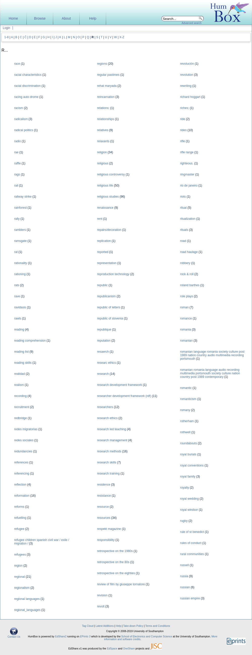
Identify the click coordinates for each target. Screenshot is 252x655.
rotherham (187, 421)
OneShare (129, 648)
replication (104, 241)
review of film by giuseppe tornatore (121, 584)
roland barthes (190, 285)
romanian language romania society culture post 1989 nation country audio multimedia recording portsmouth (212, 355)
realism (19, 385)
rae (16, 152)
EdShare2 (60, 636)
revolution (186, 75)
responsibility (105, 540)
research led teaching (111, 429)
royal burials (188, 454)
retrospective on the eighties (116, 573)
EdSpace (112, 648)
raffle (17, 163)
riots (183, 196)
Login (6, 28)
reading (19, 329)
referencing (21, 473)
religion (102, 152)
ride (182, 119)
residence (103, 484)
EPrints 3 (85, 636)
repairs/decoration (109, 230)
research (103, 374)
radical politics (23, 130)
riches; (184, 108)
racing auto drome (26, 97)
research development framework (119, 385)
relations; (103, 108)
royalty (184, 487)
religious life (105, 185)
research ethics (107, 418)
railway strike (23, 196)
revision (102, 595)
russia (184, 576)
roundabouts (188, 443)
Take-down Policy (133, 626)
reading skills (23, 363)
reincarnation (105, 97)
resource (103, 506)
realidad (19, 374)
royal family (188, 476)
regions (102, 63)
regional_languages (27, 610)
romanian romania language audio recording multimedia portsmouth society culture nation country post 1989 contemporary (210, 373)
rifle (182, 141)
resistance (104, 495)
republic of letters (108, 307)
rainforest (20, 207)
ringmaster (187, 174)
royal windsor (189, 510)
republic (102, 285)
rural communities (192, 554)
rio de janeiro (189, 185)
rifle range (187, 152)
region (18, 565)
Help (92, 18)
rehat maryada (106, 86)
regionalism (21, 588)
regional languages (27, 599)
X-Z (121, 37)
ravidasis (20, 307)
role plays (186, 296)
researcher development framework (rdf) (124, 396)
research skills (106, 462)
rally (17, 219)
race (17, 63)
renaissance (105, 207)
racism (18, 108)
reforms (19, 506)
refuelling (20, 518)
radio (17, 141)
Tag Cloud (87, 626)
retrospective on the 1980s (115, 551)
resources (103, 518)
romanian (186, 340)
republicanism (106, 296)
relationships (105, 119)
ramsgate (20, 241)
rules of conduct (191, 543)
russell (184, 565)
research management (112, 440)
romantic (186, 388)
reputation (103, 340)
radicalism (21, 119)
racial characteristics (28, 75)
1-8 (6, 37)
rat (16, 252)
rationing (20, 274)
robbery (185, 263)
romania (185, 329)
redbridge (20, 418)
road (183, 241)
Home (13, 18)
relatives (102, 130)
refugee (19, 529)
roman (184, 307)
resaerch (103, 351)
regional (19, 576)
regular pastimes (108, 75)
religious (102, 163)
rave (17, 296)
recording (20, 396)
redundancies (23, 451)
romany (185, 410)
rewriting (186, 86)
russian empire (190, 598)
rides (183, 130)
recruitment (21, 407)
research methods (109, 451)
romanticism (188, 399)
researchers (105, 407)
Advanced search (192, 23)
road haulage (189, 252)
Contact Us (14, 635)
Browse (40, 18)
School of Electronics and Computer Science (146, 636)
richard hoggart (190, 97)
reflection (20, 484)
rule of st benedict (192, 532)
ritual (183, 207)
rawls (17, 318)
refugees (20, 554)
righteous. (187, 163)
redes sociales (24, 440)
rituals (184, 230)
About (66, 18)
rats (16, 285)
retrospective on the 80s (113, 562)
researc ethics (106, 363)
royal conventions (192, 465)
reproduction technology (113, 274)
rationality (20, 263)
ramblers (20, 230)
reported (102, 252)
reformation (21, 495)
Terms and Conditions (157, 626)
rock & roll (187, 274)
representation (106, 263)
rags (17, 174)
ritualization (188, 219)
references (21, 462)
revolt (100, 606)
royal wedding (189, 498)
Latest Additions (105, 626)
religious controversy (111, 174)
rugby (184, 521)
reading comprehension (30, 340)
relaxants (103, 141)
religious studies (108, 196)
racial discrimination (27, 86)
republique (104, 329)
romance (186, 318)
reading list (21, 351)
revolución (187, 63)
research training (108, 473)
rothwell (185, 432)
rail (16, 185)
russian (185, 587)
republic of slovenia (110, 318)
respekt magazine (109, 529)
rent (99, 219)
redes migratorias (26, 429)
